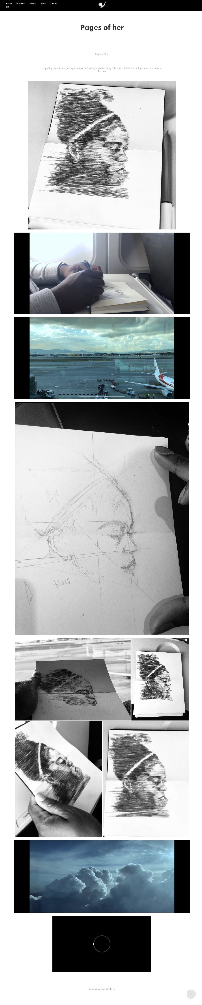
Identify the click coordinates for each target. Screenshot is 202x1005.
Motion (32, 3)
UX (8, 7)
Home (9, 3)
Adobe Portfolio (108, 988)
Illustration (20, 3)
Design (43, 3)
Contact (53, 3)
